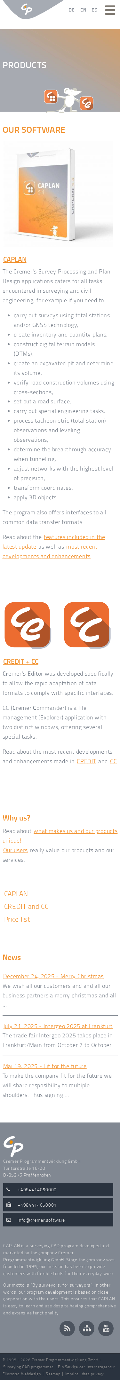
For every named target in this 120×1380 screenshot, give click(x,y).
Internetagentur (101, 1366)
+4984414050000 (37, 1189)
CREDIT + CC (20, 661)
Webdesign (31, 1373)
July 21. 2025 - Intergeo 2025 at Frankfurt (58, 1026)
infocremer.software (41, 1220)
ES (94, 10)
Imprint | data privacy (84, 1373)
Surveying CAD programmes (28, 1366)
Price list (17, 919)
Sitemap (53, 1373)
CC (113, 761)
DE (72, 10)
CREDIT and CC (26, 906)
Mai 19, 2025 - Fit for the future (45, 1066)
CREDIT (86, 761)
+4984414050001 (37, 1205)
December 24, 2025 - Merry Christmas (53, 976)
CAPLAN (15, 259)
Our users (15, 850)
